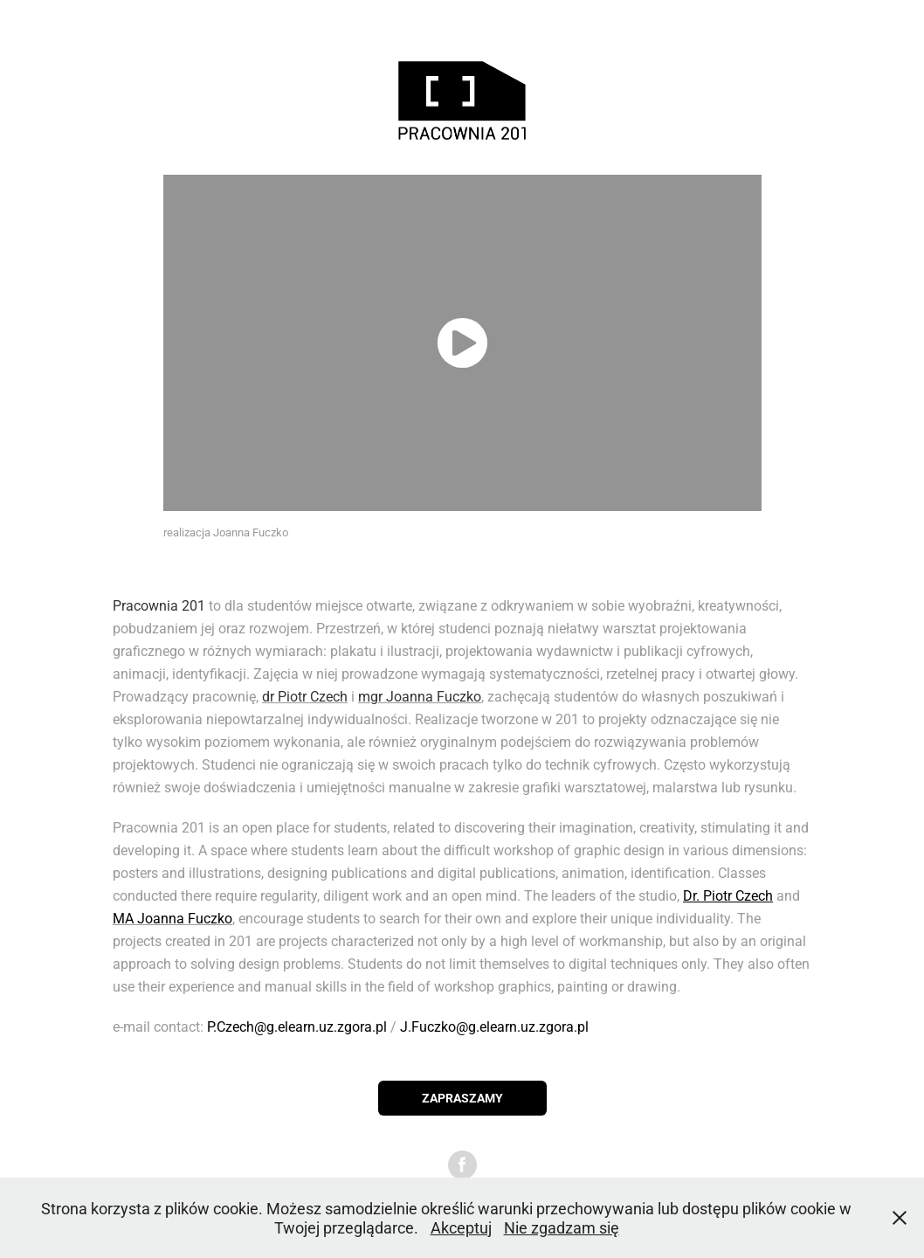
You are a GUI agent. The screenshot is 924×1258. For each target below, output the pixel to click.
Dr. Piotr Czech (728, 895)
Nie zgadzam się (561, 1227)
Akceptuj (461, 1227)
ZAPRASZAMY (462, 1097)
